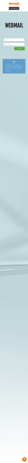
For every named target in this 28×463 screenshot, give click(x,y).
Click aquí (7, 70)
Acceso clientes (14, 8)
